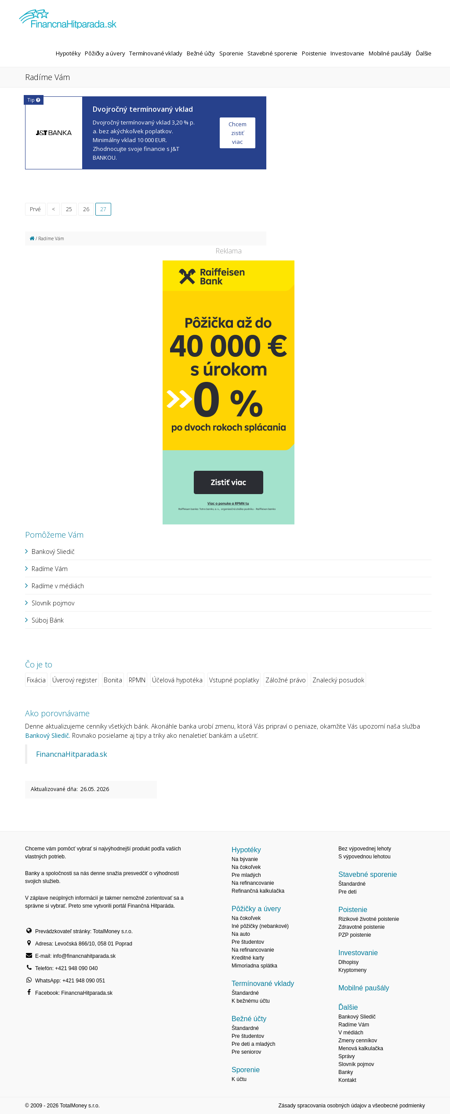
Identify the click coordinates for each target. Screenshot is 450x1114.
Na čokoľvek (246, 867)
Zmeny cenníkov (357, 1040)
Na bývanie (245, 859)
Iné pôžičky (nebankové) (260, 926)
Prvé (35, 209)
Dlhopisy (348, 962)
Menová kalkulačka (360, 1048)
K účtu (239, 1079)
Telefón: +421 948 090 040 (66, 968)
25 (69, 209)
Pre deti (347, 892)
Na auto (241, 934)
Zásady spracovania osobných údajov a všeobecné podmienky (351, 1106)
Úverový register (74, 680)
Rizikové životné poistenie (368, 919)
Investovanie (347, 53)
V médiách (350, 1033)
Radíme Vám (50, 568)
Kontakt (347, 1080)
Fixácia (36, 680)
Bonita (113, 680)
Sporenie (231, 53)
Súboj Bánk (48, 620)
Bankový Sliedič (53, 551)
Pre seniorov (246, 1052)
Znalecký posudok (338, 680)
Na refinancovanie (253, 883)
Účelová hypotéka (177, 680)
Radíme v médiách (58, 586)
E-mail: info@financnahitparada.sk (75, 956)
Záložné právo (285, 680)
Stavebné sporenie (272, 53)
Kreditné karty (248, 958)
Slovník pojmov (53, 603)
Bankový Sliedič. (47, 735)
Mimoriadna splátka (254, 966)
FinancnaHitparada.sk (71, 754)
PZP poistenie (354, 935)
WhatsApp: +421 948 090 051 (70, 981)
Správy (346, 1056)
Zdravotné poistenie (361, 927)
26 (86, 209)
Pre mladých (246, 875)
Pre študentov (248, 942)
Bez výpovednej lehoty (364, 849)
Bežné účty (201, 53)
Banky (345, 1072)
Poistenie (314, 53)
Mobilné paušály (390, 53)
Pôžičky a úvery (105, 53)
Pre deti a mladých (253, 1044)
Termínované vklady (155, 53)
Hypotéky (68, 53)
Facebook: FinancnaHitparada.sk (73, 993)
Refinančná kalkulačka (258, 891)
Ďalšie (424, 53)
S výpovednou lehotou (364, 857)
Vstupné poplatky (234, 680)
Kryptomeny (352, 970)
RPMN (137, 680)
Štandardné (245, 993)
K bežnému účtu (251, 1001)
